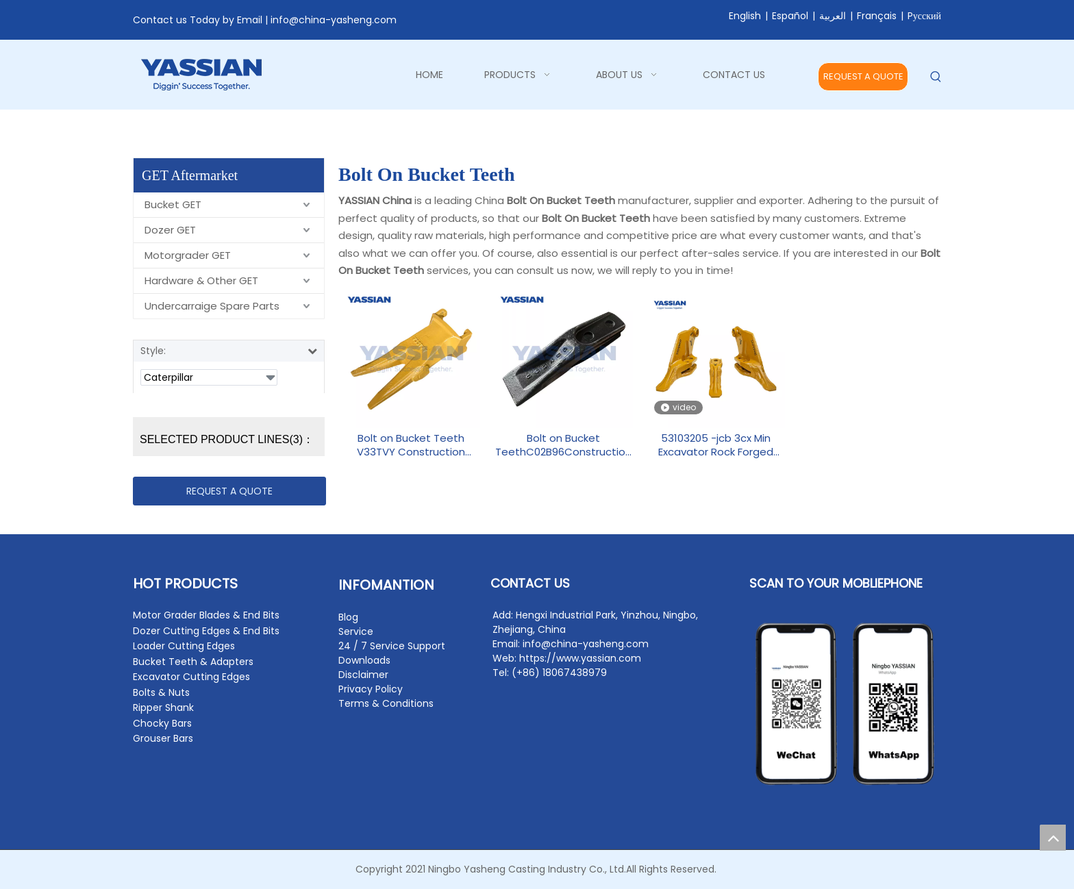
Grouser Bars (163, 738)
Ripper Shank (163, 707)
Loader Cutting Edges (184, 646)
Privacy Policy (370, 689)
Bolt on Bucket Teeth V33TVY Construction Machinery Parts (411, 445)
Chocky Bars (162, 723)
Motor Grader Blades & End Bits (206, 615)
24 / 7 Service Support (391, 646)
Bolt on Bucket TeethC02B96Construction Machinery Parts (563, 445)
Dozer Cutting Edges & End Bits (206, 631)
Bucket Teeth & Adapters (193, 661)
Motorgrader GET (188, 255)
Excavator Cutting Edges (191, 677)
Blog (348, 617)
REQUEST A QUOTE (863, 76)
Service (355, 631)
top (1053, 838)
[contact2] (845, 704)
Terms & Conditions (386, 703)
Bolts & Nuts (161, 692)
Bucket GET (173, 204)
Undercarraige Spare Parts (212, 306)
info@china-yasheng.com (334, 20)
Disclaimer (363, 674)
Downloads (364, 660)
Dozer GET (170, 230)
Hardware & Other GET (201, 280)
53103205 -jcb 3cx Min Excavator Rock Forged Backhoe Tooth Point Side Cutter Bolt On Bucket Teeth (716, 445)
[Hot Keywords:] (936, 77)
